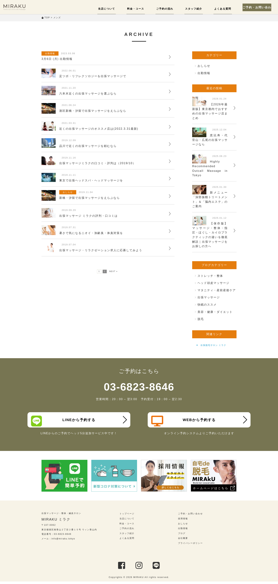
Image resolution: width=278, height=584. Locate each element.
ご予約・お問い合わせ (258, 7)
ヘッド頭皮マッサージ (213, 282)
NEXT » (113, 271)
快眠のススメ (207, 304)
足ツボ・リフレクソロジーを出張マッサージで (92, 76)
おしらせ (69, 192)
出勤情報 (51, 53)
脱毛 (201, 319)
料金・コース (140, 8)
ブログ (181, 536)
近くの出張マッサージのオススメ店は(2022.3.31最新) (98, 128)
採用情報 (183, 521)
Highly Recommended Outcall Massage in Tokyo (210, 168)
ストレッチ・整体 (210, 275)
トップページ (126, 516)
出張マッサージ (209, 297)
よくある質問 (223, 8)
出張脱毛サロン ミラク (213, 345)
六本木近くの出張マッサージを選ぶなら (88, 93)
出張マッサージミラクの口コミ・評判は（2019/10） (97, 163)
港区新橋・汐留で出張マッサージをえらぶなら (92, 110)
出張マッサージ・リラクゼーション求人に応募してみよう (100, 250)
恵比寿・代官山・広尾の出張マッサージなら (210, 140)
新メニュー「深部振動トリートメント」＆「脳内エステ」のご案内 (210, 199)
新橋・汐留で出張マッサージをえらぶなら (89, 197)
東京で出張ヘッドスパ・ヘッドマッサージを (91, 180)
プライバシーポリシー (190, 545)
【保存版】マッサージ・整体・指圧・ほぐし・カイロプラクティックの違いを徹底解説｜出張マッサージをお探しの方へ (210, 235)
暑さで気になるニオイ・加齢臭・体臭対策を (91, 233)
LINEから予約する (65, 421)
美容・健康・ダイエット (215, 311)
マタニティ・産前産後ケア (217, 290)
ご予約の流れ (168, 8)
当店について (112, 8)
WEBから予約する (185, 421)
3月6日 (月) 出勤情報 (57, 58)
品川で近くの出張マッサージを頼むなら (88, 145)
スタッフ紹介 (195, 8)
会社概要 (183, 541)
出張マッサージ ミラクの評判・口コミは (88, 215)
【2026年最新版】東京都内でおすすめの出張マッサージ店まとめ (210, 111)
